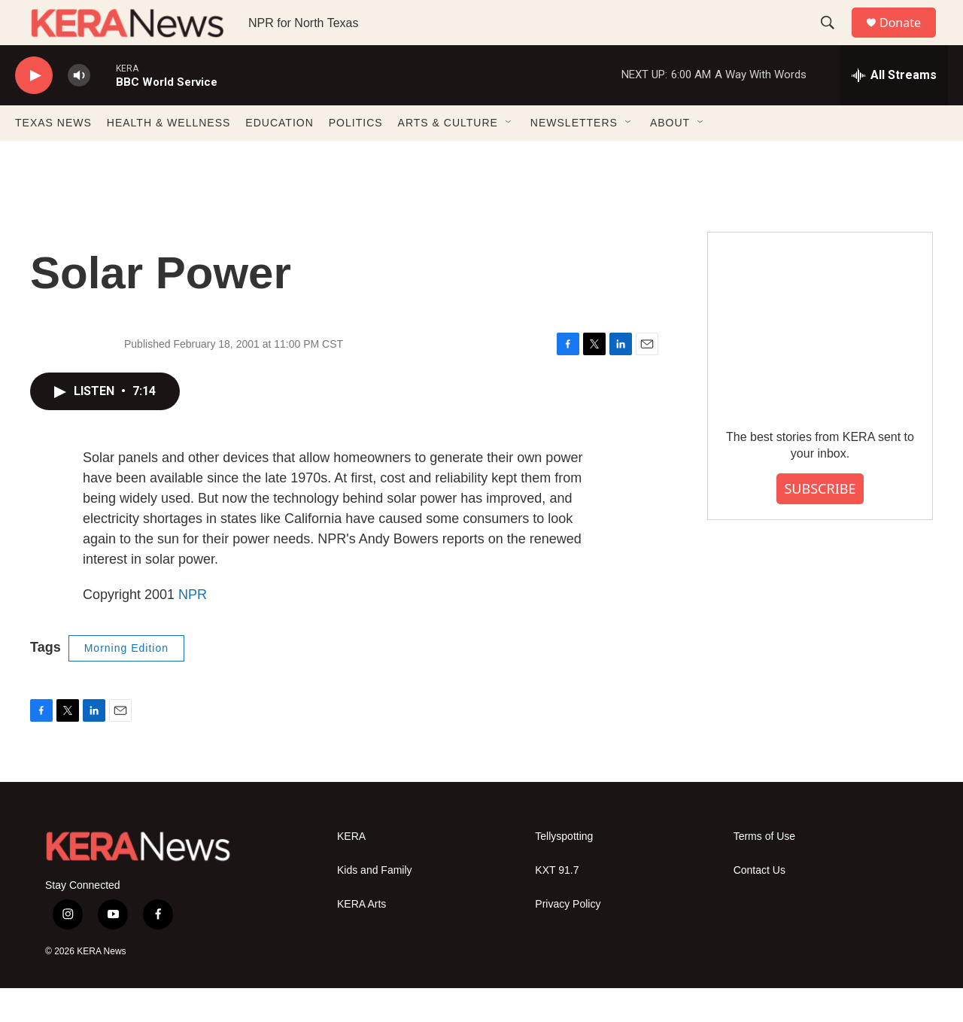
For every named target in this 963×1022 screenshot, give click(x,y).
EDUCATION (279, 157)
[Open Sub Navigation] (509, 157)
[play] (34, 109)
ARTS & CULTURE (448, 157)
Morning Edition (126, 682)
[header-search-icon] (834, 40)
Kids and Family (374, 904)
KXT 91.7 (557, 904)
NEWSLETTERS (574, 157)
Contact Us (759, 904)
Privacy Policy (567, 938)
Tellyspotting (564, 870)
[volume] (79, 109)
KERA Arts (361, 938)
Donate (909, 39)
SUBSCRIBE (819, 522)
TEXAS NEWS (53, 157)
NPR (192, 628)
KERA (351, 870)
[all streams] (894, 109)
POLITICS (356, 157)
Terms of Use (764, 870)
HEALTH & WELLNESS (169, 157)
